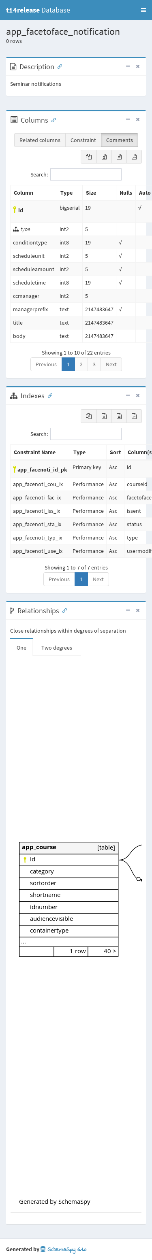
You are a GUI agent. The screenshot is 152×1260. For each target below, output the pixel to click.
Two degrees (56, 647)
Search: (76, 174)
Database (38, 10)
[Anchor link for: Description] (58, 66)
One (21, 647)
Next (111, 364)
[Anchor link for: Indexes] (48, 395)
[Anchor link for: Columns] (52, 119)
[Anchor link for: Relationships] (62, 610)
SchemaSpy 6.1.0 (63, 1249)
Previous (46, 364)
